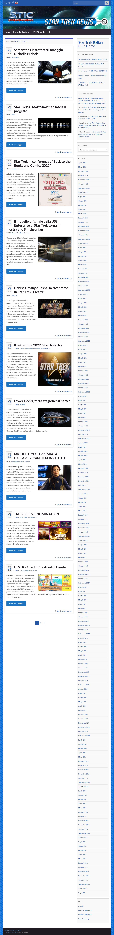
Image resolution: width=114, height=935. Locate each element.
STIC (9, 57)
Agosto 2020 (83, 443)
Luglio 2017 (82, 591)
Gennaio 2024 (83, 273)
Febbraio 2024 (83, 269)
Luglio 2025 (82, 197)
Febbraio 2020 (83, 468)
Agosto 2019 (83, 494)
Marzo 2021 (82, 417)
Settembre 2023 (84, 290)
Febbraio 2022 (83, 371)
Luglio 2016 (82, 642)
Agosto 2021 (83, 396)
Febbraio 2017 (83, 613)
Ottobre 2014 (83, 731)
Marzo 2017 (82, 608)
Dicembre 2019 (83, 477)
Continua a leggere (16, 90)
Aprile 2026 (82, 163)
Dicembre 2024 (83, 226)
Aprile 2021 (82, 413)
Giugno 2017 (82, 596)
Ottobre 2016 (83, 630)
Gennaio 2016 (83, 668)
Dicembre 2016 (83, 621)
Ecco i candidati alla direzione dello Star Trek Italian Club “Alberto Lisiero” (92, 134)
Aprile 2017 (82, 604)
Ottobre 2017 (83, 579)
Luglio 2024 (82, 248)
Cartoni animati (35, 348)
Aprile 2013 (82, 804)
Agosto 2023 (83, 294)
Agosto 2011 (83, 888)
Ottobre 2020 (83, 434)
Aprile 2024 (82, 260)
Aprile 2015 (82, 706)
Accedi (80, 906)
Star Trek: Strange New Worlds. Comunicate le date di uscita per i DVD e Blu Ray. (92, 109)
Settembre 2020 (84, 439)
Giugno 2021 (82, 405)
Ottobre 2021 (83, 388)
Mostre (26, 233)
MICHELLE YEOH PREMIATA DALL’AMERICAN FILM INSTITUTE (40, 456)
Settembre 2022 (84, 341)
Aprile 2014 (82, 753)
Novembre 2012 (84, 825)
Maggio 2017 (82, 600)
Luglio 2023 (82, 298)
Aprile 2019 (82, 506)
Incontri (22, 169)
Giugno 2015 (82, 697)
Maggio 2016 (82, 651)
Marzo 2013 (82, 808)
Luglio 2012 (82, 842)
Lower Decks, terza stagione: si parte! (42, 401)
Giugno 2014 (82, 744)
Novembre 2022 (84, 332)
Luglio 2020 (82, 447)
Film (13, 114)
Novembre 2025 (84, 180)
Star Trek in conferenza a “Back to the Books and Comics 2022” (42, 163)
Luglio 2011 (82, 893)
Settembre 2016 (84, 634)
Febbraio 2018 (83, 562)
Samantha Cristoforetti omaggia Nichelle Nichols (38, 52)
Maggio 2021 (82, 409)
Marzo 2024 (82, 264)
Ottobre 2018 (83, 532)
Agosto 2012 (83, 837)
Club (13, 169)
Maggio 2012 (82, 850)
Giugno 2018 (82, 545)
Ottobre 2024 (83, 235)
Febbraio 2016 (83, 663)
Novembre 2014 (84, 727)
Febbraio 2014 (83, 761)
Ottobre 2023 (83, 286)
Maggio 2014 (82, 748)
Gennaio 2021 (83, 426)
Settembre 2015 (84, 685)
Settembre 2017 (84, 583)
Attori (29, 348)
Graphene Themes (23, 932)
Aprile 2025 (82, 209)
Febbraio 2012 (83, 863)
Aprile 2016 (82, 655)
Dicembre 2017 (83, 570)
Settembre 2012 (84, 833)
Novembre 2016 (84, 625)
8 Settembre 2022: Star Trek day (38, 345)
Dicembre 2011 (83, 871)
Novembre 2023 (84, 281)
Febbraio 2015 (83, 714)
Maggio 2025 (82, 205)
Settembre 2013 (84, 782)
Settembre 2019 (84, 489)
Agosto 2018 (83, 540)
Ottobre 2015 (83, 680)
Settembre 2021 (84, 392)
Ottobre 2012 (83, 829)
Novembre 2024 (84, 231)
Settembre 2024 (84, 239)
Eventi (17, 169)
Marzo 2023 (82, 315)
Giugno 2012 (82, 846)
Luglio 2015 (82, 693)
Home (7, 32)
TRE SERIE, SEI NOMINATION (36, 514)
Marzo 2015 (82, 710)
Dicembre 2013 (83, 770)
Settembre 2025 (84, 188)
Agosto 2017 (83, 587)
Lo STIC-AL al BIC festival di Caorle (40, 567)
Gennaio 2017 (83, 617)
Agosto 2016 (83, 638)
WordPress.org (83, 919)
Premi (22, 461)
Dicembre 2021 (83, 379)
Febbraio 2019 (83, 515)
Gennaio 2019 (83, 519)
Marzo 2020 (82, 464)
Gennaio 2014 (83, 765)
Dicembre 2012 (83, 821)
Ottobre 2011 (83, 880)
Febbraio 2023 (83, 320)
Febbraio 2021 (83, 422)
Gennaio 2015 (83, 719)
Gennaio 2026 (83, 175)
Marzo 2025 (82, 214)
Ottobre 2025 (83, 184)
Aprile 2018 (82, 553)
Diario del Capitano (21, 32)
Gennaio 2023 (83, 324)
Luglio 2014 (82, 740)
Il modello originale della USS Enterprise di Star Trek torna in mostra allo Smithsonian (33, 225)
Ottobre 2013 (83, 778)
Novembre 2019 (84, 481)
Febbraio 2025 (83, 218)
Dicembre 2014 (83, 723)
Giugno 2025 (82, 201)
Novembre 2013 (84, 774)
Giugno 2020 (82, 451)
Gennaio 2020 (83, 472)
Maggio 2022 (82, 358)
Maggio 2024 (82, 256)
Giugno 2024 (82, 252)
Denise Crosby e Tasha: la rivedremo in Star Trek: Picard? (41, 290)
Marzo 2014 (82, 757)
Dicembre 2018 (83, 523)
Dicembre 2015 (83, 672)
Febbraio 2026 (83, 171)
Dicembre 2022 (83, 328)
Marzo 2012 (82, 859)
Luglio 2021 (82, 400)
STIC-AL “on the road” (41, 32)
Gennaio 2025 (83, 222)
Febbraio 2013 (83, 812)
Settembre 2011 (84, 884)
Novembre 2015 (84, 676)
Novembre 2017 (84, 574)
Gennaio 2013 (83, 816)
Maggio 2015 (82, 702)
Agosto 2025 (83, 192)
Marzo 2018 (82, 557)
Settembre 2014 (84, 736)
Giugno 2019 (82, 498)
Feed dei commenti (85, 914)
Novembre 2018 (84, 528)
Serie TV (14, 295)
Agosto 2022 (83, 345)
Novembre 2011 (84, 876)
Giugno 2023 (82, 303)
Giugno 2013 (82, 795)
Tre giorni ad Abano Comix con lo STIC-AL (92, 59)
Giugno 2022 (82, 354)
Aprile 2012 (82, 854)
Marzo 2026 (82, 167)
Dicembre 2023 (83, 277)
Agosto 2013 (83, 787)
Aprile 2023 (82, 311)
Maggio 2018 (82, 549)
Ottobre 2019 (83, 485)
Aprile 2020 (82, 460)
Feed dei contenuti (85, 910)
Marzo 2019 (82, 511)
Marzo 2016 (82, 659)
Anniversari (15, 57)
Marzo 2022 (82, 366)
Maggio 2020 (82, 455)
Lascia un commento (64, 98)
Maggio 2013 (82, 799)
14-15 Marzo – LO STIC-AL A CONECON (92, 71)
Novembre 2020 (84, 430)
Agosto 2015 (83, 689)
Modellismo (20, 233)
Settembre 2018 (84, 536)
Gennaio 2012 (83, 867)
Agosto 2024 (83, 243)
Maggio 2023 (82, 307)
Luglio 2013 (82, 791)
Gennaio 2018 (83, 566)
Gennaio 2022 (83, 375)
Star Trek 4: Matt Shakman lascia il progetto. (40, 109)
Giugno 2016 (82, 646)
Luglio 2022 (82, 349)
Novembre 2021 (84, 383)
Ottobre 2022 (83, 337)
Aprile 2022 (82, 362)
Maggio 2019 (82, 502)
